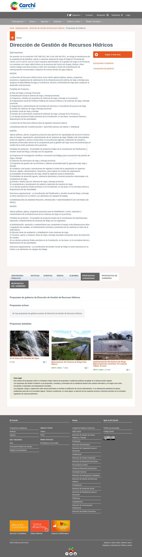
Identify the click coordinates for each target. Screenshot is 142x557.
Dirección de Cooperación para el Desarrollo (84, 449)
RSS (11, 443)
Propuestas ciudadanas (88, 277)
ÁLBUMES (73, 276)
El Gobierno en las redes (49, 443)
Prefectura (76, 498)
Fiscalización (77, 485)
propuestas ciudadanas (103, 63)
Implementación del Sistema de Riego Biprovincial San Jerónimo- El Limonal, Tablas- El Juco (110, 364)
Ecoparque (76, 441)
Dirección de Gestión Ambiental (83, 458)
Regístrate (116, 15)
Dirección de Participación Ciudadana (86, 475)
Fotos (42, 435)
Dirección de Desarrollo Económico (85, 461)
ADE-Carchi (76, 431)
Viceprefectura (77, 502)
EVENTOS (48, 276)
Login (128, 15)
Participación (19, 21)
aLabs (130, 545)
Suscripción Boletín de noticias (21, 447)
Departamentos (22, 28)
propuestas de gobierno (103, 68)
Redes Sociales (94, 21)
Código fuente (109, 431)
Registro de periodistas (18, 450)
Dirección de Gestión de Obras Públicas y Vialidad (83, 436)
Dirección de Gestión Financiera (84, 511)
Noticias (58, 21)
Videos (42, 431)
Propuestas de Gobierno (109, 277)
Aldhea (123, 545)
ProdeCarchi (76, 454)
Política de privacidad (111, 428)
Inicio (12, 28)
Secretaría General (79, 472)
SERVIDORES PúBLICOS (17, 277)
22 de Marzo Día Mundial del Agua (24, 358)
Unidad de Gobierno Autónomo (83, 428)
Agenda (45, 21)
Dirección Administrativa (81, 445)
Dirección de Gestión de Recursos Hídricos (47, 28)
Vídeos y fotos (74, 21)
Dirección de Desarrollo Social (83, 489)
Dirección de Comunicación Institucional (82, 506)
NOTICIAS (35, 276)
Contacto (89, 15)
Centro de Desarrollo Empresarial (84, 468)
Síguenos (77, 15)
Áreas (33, 21)
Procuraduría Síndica (80, 465)
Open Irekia (116, 543)
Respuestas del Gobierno (18, 284)
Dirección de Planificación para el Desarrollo (84, 493)
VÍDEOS (60, 276)
